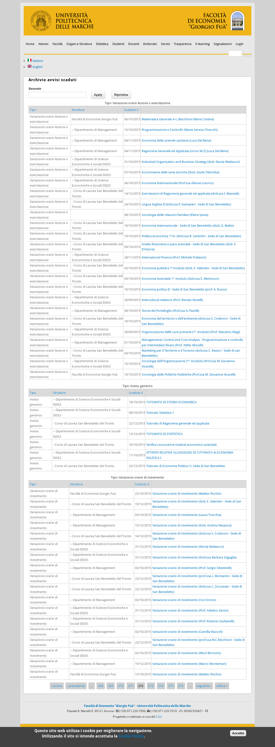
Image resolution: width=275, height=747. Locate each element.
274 (160, 686)
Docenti (133, 44)
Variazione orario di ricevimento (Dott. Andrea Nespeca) (192, 525)
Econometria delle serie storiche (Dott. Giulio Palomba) (180, 172)
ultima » (222, 686)
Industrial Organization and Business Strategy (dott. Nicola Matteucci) (191, 162)
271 (130, 686)
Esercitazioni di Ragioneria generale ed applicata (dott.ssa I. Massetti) (190, 193)
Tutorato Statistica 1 (160, 412)
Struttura (78, 110)
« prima (56, 686)
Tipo (33, 110)
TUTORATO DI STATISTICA (164, 434)
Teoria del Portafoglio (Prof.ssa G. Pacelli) (170, 310)
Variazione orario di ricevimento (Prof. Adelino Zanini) (190, 610)
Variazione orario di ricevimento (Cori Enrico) (184, 600)
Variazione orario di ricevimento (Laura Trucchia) (186, 515)
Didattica (102, 44)
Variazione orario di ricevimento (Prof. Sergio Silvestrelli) (192, 568)
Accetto (238, 734)
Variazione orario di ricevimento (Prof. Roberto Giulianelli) (193, 621)
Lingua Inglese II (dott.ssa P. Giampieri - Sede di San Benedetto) (186, 204)
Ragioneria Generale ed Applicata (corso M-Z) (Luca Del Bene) (185, 151)
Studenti (118, 44)
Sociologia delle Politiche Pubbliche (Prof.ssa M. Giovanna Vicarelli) (188, 374)
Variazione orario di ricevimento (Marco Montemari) (189, 664)
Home (30, 44)
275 (170, 686)
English (35, 67)
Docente (35, 88)
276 (180, 686)
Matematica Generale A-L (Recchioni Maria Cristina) (178, 119)
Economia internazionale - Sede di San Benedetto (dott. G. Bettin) (188, 225)
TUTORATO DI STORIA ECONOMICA (171, 402)
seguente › (204, 686)
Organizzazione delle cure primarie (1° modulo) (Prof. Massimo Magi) (191, 332)
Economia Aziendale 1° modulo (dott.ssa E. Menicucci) (180, 278)
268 (100, 686)
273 (150, 686)
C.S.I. (159, 716)
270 (120, 686)
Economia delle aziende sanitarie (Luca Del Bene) (176, 140)
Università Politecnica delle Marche (164, 706)
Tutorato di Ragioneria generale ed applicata (177, 423)
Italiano (35, 61)
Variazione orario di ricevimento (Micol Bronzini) (186, 653)
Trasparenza (182, 44)
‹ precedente (76, 686)
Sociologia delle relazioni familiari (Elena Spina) (175, 215)
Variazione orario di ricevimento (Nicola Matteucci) (188, 546)
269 (110, 686)
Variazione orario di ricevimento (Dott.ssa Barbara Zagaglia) (194, 557)
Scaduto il (131, 110)
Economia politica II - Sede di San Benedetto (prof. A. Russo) (184, 289)
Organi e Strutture (79, 44)
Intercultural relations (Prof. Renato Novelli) (172, 300)
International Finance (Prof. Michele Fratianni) (174, 257)
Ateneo (43, 44)
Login (239, 44)
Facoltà (58, 44)
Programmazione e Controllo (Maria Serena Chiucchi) (180, 130)
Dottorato (150, 44)
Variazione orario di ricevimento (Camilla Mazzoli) (187, 632)
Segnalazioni (223, 44)
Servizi (165, 44)
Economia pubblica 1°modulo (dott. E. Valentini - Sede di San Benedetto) (193, 268)
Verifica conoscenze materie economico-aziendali (181, 444)
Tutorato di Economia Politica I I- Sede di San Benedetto (185, 466)
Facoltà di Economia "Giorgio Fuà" (109, 706)
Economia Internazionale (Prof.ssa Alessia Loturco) (178, 183)
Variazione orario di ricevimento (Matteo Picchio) (186, 493)
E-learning (202, 44)
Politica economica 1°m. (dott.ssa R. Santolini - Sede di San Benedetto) (191, 236)
